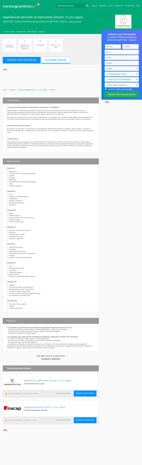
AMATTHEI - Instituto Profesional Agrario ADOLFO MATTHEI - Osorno (35, 22)
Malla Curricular (32, 32)
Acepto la (120, 89)
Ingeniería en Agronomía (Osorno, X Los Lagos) (47, 380)
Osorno (52, 90)
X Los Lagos (42, 90)
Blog (138, 5)
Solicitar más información (21, 59)
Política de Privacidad (124, 89)
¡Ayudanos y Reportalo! (50, 359)
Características (21, 32)
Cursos (110, 5)
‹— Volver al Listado (9, 32)
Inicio (4, 90)
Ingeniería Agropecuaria (27, 90)
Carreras (94, 5)
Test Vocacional (129, 5)
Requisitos (41, 32)
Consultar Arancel (55, 59)
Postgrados (102, 5)
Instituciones (119, 5)
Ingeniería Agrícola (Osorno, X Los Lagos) (44, 407)
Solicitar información (85, 393)
